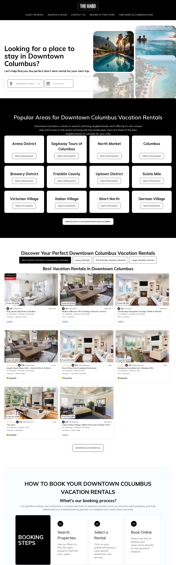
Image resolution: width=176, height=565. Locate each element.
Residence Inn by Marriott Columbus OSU (67, 352)
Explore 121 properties (24, 206)
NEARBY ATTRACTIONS (102, 14)
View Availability (32, 313)
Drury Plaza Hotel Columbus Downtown (24, 352)
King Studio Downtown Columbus (21, 303)
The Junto (95, 352)
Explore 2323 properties (109, 156)
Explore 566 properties (109, 181)
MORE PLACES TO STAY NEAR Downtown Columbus (88, 222)
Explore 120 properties (67, 206)
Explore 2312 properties (151, 156)
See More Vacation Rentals (88, 375)
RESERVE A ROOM (57, 14)
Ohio (50, 309)
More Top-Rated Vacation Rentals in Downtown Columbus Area (88, 519)
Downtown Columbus (23, 358)
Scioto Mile (103, 358)
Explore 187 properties (152, 181)
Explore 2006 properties (66, 181)
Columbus (10, 309)
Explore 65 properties (109, 206)
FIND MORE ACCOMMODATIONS (136, 14)
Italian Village (147, 309)
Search (85, 84)
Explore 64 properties (151, 206)
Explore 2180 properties (24, 181)
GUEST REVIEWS (35, 14)
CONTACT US (78, 14)
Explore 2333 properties (66, 156)
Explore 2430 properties (24, 156)
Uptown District (21, 309)
